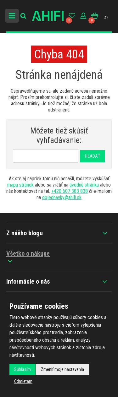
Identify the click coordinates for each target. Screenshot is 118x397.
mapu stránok (20, 185)
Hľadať (92, 156)
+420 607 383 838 (69, 191)
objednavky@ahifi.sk (61, 197)
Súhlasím (22, 369)
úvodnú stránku (84, 185)
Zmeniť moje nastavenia (62, 369)
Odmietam (23, 381)
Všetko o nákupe (28, 257)
